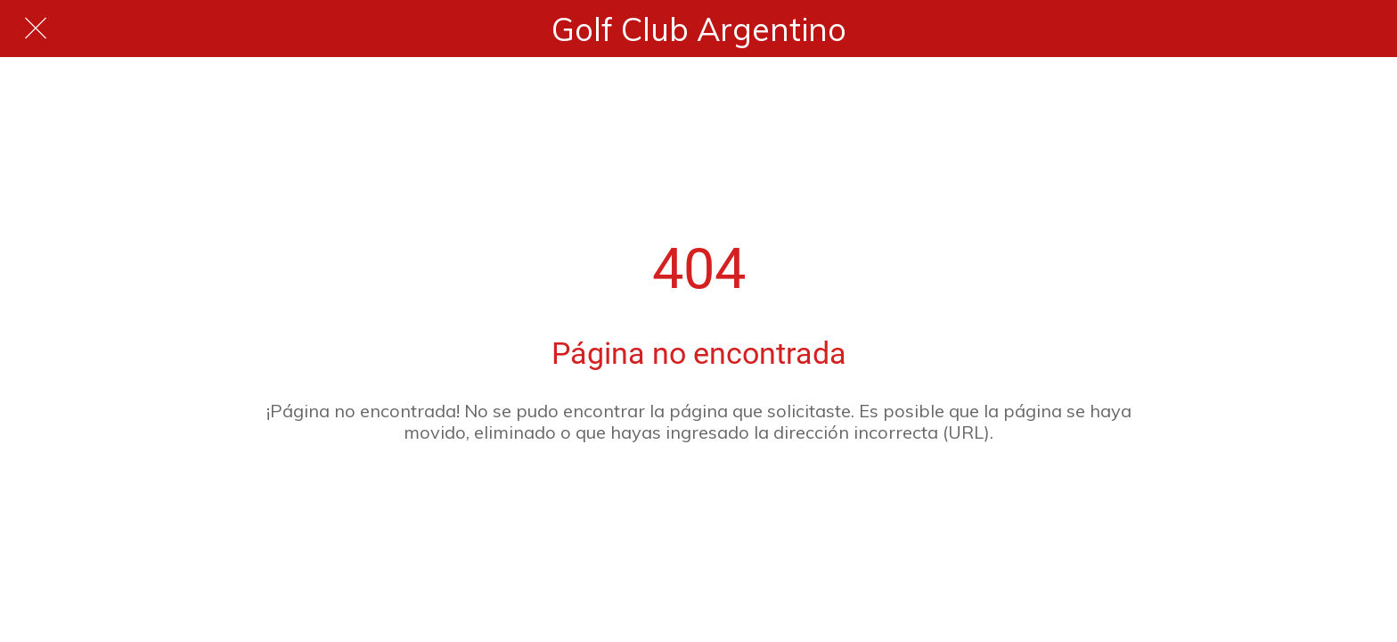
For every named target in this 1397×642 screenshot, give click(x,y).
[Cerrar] (35, 28)
